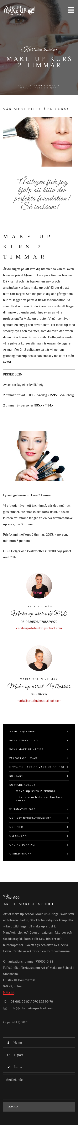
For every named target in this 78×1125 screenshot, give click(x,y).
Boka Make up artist (26, 749)
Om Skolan (18, 836)
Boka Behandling (23, 740)
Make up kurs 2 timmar (36, 790)
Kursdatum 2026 (22, 809)
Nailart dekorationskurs (30, 818)
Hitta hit (8, 992)
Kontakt (16, 776)
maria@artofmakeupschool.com (39, 701)
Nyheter (16, 827)
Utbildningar (20, 853)
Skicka (39, 1106)
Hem (21, 86)
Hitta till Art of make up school (37, 767)
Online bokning (22, 845)
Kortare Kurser (43, 86)
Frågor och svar (23, 758)
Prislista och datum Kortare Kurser (39, 798)
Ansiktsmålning (22, 731)
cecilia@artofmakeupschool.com (39, 628)
